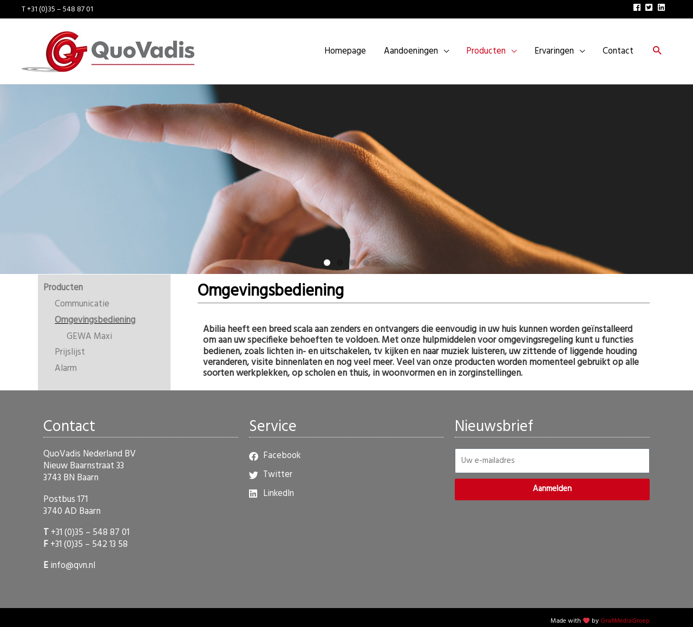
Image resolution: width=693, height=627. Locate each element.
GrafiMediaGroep (625, 613)
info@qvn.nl (74, 557)
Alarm (66, 360)
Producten (63, 280)
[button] (656, 47)
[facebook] (638, 6)
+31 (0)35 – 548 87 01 (90, 524)
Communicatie (83, 296)
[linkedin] (662, 6)
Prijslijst (70, 344)
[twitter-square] (650, 6)
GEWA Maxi (90, 328)
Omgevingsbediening (96, 312)
